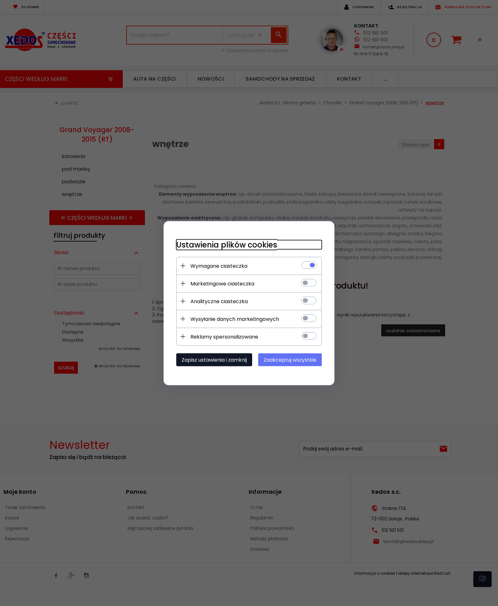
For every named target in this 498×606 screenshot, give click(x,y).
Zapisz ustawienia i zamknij (214, 359)
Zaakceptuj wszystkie (290, 359)
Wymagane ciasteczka (218, 265)
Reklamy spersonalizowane (224, 336)
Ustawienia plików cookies (226, 244)
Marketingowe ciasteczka (222, 283)
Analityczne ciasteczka (219, 301)
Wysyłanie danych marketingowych (234, 318)
